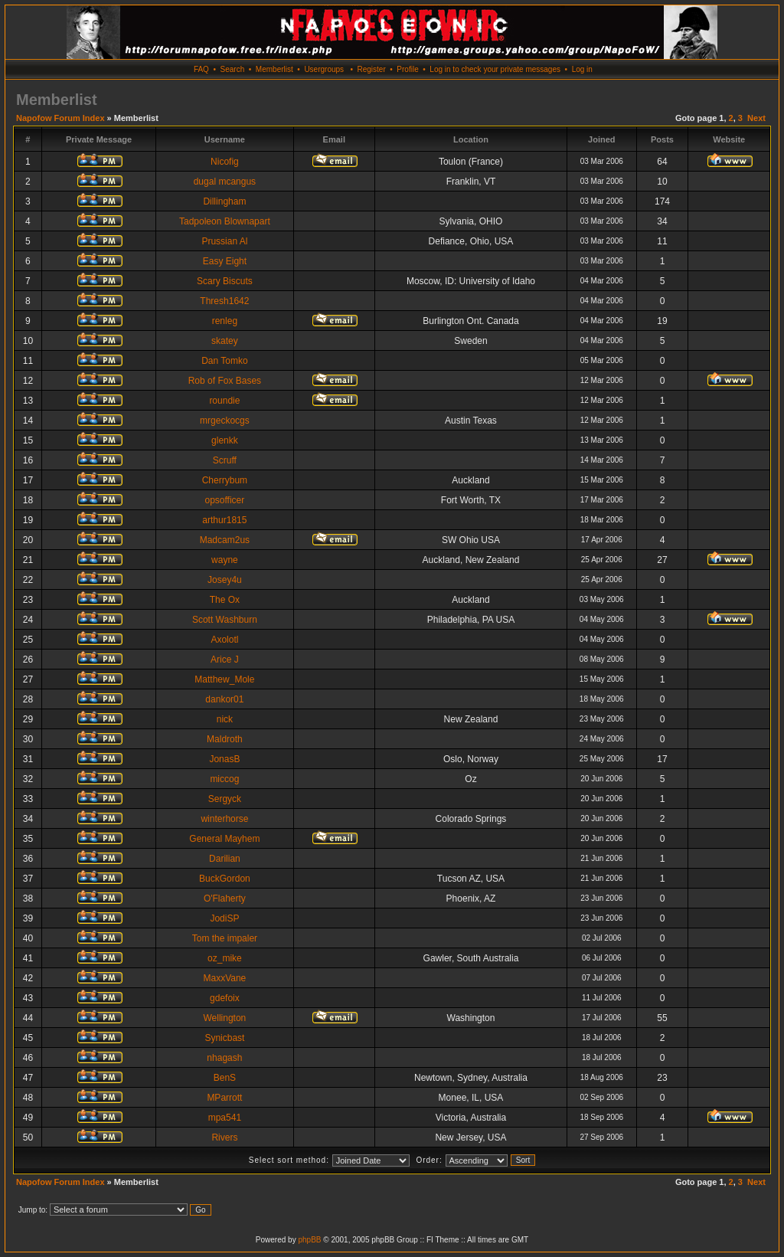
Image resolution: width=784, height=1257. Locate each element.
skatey (224, 341)
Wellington (224, 1018)
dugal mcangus (225, 181)
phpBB (309, 1240)
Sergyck (224, 799)
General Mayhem (224, 838)
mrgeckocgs (225, 420)
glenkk (224, 440)
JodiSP (224, 918)
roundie (224, 400)
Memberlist (274, 69)
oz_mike (224, 958)
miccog (224, 779)
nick (225, 719)
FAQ (201, 69)
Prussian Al (224, 241)
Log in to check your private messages (495, 69)
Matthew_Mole (224, 679)
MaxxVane (224, 978)
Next (756, 118)
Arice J (225, 659)
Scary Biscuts (225, 281)
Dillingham (224, 201)
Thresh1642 (224, 301)
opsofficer (224, 500)
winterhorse (224, 818)
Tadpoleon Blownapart (224, 221)
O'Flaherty (225, 898)
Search (232, 69)
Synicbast (224, 1038)
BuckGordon (224, 878)
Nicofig (225, 161)
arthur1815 (224, 520)
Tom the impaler (224, 938)
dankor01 (224, 699)
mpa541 (224, 1117)
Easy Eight (225, 261)
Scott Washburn (224, 619)
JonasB (224, 759)
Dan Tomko (224, 360)
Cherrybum (224, 480)
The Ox (225, 599)
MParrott (224, 1097)
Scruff (225, 460)
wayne (224, 560)
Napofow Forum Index (60, 118)
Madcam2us (225, 540)
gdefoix (225, 998)
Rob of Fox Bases (224, 380)
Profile (407, 69)
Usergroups (324, 69)
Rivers (224, 1137)
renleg (224, 321)
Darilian (224, 858)
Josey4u (224, 579)
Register (371, 69)
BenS (225, 1077)
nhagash (224, 1057)
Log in (582, 69)
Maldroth (225, 739)
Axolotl (224, 639)
